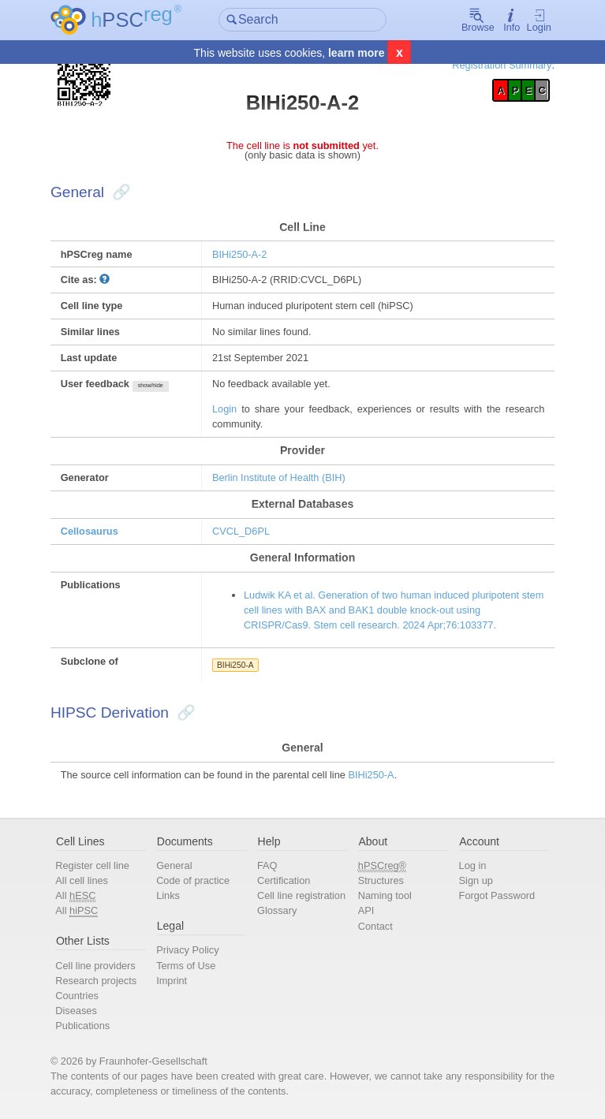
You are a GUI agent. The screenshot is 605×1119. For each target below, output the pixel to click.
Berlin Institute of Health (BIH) (278, 477)
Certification (283, 880)
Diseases (76, 1010)
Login (539, 20)
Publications (82, 1025)
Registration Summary (501, 65)
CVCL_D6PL (241, 531)
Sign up (476, 880)
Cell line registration (301, 895)
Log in (473, 865)
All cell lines (81, 880)
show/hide (150, 385)
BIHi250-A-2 (239, 254)
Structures (381, 880)
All (75, 896)
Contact (375, 926)
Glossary (277, 910)
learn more (356, 53)
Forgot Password (497, 895)
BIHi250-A (235, 665)
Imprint (171, 981)
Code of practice (193, 880)
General (174, 865)
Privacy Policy (187, 950)
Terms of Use (185, 966)
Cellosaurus (89, 531)
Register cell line (92, 865)
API (366, 910)
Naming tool (385, 895)
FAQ (267, 865)
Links (168, 895)
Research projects (95, 981)
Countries (77, 996)
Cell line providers (95, 966)
